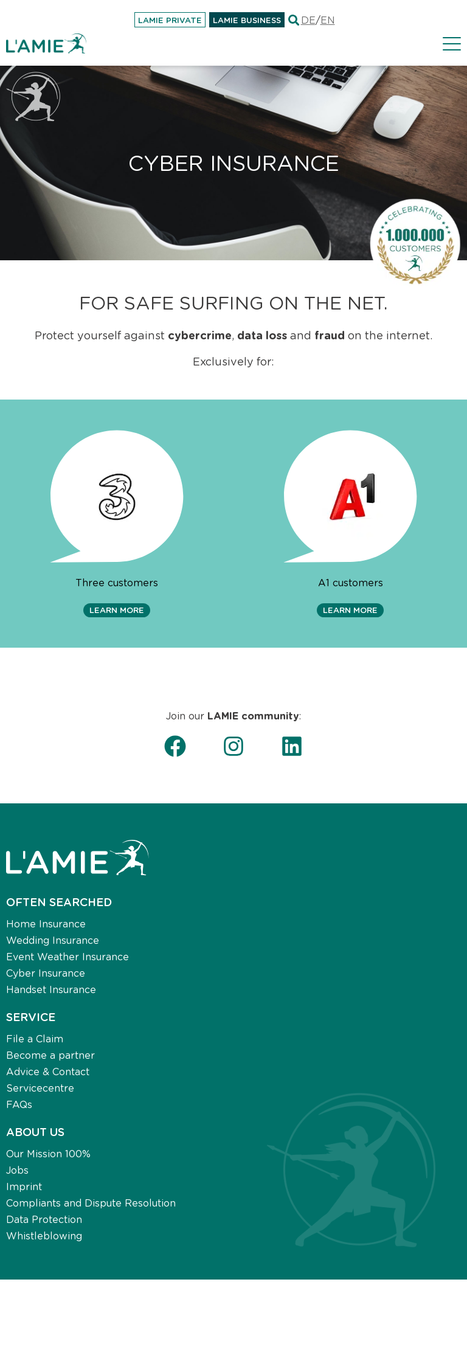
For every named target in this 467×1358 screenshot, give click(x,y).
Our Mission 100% (48, 1153)
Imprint (24, 1186)
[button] (116, 610)
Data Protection (44, 1219)
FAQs (19, 1104)
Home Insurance (46, 923)
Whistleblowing (44, 1235)
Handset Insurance (51, 989)
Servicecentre (40, 1087)
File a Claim (34, 1038)
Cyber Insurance (45, 972)
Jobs (17, 1169)
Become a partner (50, 1054)
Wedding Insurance (52, 940)
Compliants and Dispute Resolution (91, 1202)
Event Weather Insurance (67, 956)
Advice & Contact (47, 1071)
